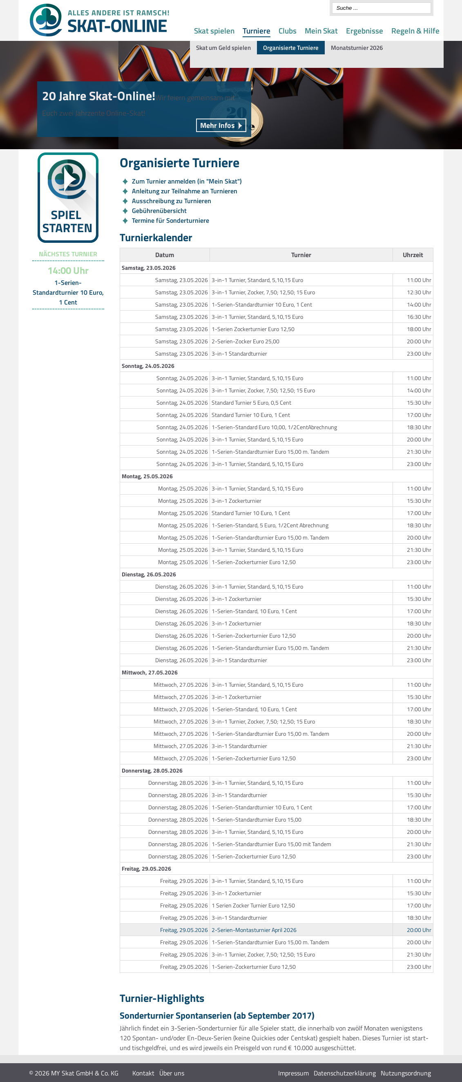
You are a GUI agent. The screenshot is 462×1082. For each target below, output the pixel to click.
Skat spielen (214, 30)
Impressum (293, 1073)
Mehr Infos (217, 125)
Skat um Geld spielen (223, 47)
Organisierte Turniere (291, 47)
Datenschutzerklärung (345, 1073)
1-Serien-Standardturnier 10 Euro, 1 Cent (68, 292)
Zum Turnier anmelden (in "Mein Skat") (187, 181)
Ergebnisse (364, 30)
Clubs (288, 30)
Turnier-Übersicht (64, 320)
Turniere (256, 30)
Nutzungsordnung (406, 1073)
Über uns (171, 1073)
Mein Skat (321, 30)
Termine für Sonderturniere (170, 220)
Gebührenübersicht (159, 210)
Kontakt (143, 1073)
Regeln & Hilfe (415, 30)
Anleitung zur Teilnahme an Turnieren (184, 191)
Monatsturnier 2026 (357, 47)
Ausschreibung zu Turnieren (171, 201)
